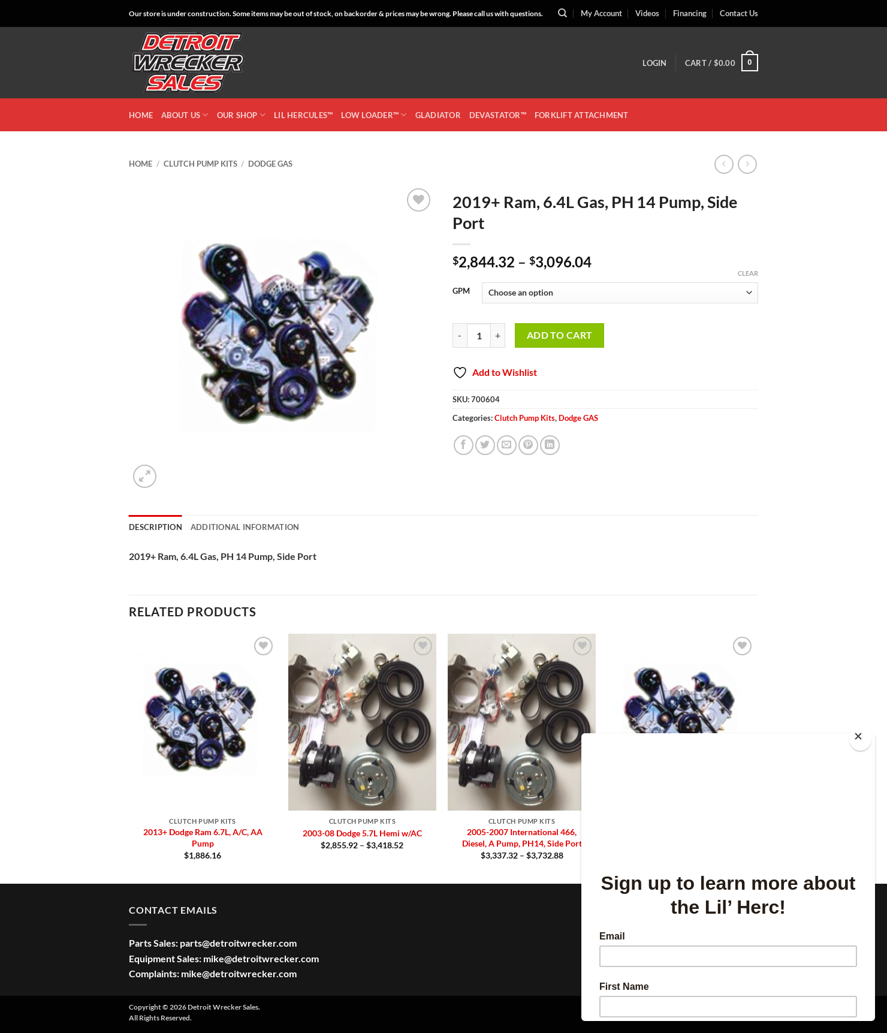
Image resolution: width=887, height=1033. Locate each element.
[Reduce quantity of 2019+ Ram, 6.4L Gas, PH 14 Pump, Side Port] (459, 335)
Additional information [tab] (245, 527)
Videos (647, 13)
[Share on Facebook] (463, 445)
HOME (141, 115)
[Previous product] (747, 164)
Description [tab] (155, 527)
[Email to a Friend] (507, 445)
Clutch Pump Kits (200, 163)
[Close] (860, 739)
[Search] (562, 13)
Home (140, 163)
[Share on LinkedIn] (550, 445)
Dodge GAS (270, 163)
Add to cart (560, 335)
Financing (690, 13)
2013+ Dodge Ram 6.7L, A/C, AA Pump (203, 837)
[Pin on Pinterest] (528, 445)
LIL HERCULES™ (303, 115)
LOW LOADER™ (373, 115)
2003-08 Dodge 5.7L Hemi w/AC (362, 833)
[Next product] (723, 164)
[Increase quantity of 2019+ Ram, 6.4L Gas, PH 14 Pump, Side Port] (498, 335)
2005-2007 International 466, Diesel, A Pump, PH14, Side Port (522, 837)
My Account (601, 13)
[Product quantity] (479, 335)
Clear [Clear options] (748, 273)
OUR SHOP (241, 115)
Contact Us (739, 13)
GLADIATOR (438, 115)
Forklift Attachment (582, 115)
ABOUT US (185, 115)
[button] (654, 63)
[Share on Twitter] (485, 445)
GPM (461, 291)
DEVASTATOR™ (497, 115)
